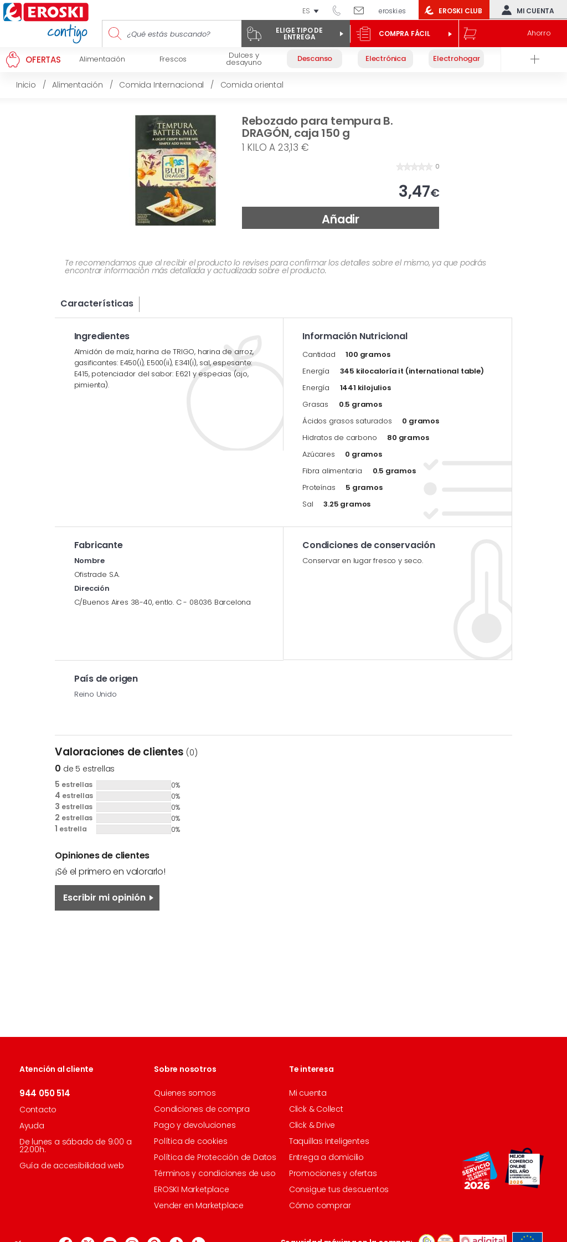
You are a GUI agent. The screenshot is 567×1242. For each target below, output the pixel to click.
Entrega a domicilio (326, 1157)
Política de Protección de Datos (215, 1157)
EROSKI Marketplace (191, 1189)
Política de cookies (190, 1141)
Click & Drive (312, 1125)
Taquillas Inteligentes (329, 1141)
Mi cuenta (525, 10)
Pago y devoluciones (194, 1125)
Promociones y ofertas (333, 1173)
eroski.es (392, 11)
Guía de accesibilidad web (71, 1165)
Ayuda (31, 1125)
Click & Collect (316, 1109)
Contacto (37, 1109)
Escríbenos (363, 10)
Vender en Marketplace (199, 1205)
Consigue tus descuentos (339, 1189)
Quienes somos (184, 1092)
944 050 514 (340, 10)
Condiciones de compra (202, 1109)
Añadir (340, 219)
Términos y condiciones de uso (214, 1173)
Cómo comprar (320, 1205)
